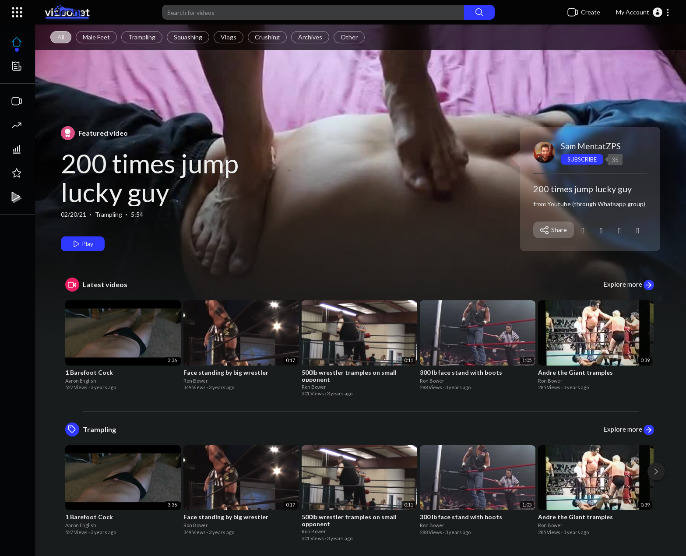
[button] (643, 12)
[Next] (656, 471)
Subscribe (582, 159)
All (60, 37)
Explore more (628, 285)
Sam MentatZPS (591, 146)
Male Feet (96, 37)
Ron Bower (195, 381)
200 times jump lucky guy (150, 178)
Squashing (188, 37)
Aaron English (80, 381)
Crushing (267, 37)
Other (349, 37)
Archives (310, 37)
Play (82, 243)
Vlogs (228, 37)
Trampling (141, 37)
